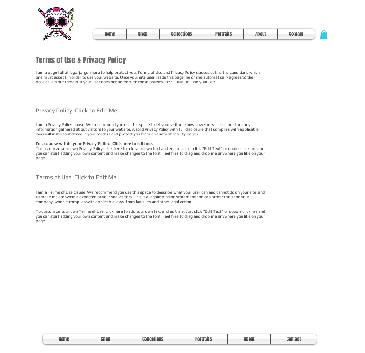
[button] (324, 34)
